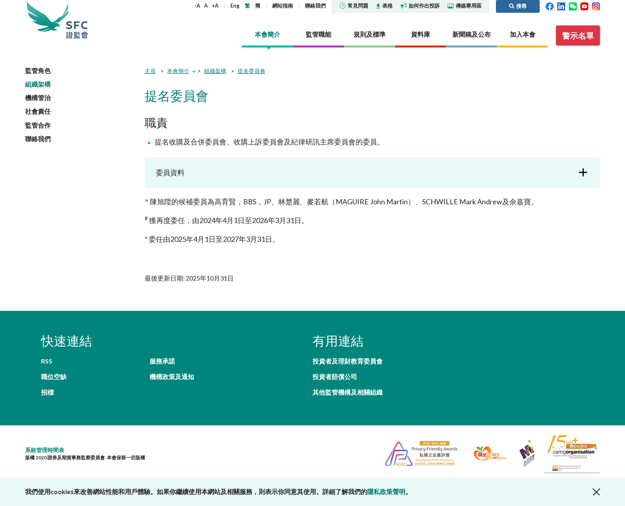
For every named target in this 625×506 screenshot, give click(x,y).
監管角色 (38, 70)
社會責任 (38, 111)
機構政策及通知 (171, 376)
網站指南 (282, 5)
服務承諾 (162, 361)
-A (197, 5)
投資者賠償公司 (334, 376)
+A (215, 5)
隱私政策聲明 (386, 491)
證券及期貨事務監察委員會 (77, 20)
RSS (46, 361)
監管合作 (38, 125)
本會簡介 (178, 70)
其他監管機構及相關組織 (347, 392)
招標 (47, 392)
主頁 (150, 70)
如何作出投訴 (420, 5)
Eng (235, 5)
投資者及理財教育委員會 (347, 361)
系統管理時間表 (44, 450)
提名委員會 (251, 70)
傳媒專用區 (465, 5)
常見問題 (354, 5)
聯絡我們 (315, 5)
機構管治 (38, 97)
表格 (384, 5)
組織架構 (38, 84)
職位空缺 (54, 376)
